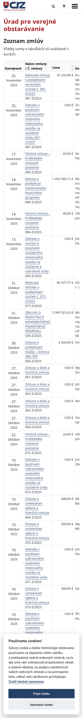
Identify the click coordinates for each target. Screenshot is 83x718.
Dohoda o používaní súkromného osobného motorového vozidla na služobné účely (36, 473)
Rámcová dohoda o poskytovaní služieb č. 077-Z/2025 (35, 291)
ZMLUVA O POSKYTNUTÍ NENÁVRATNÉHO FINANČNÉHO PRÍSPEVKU (37, 321)
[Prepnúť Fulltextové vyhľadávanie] (53, 6)
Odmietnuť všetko (41, 704)
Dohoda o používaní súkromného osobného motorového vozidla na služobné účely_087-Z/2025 (34, 123)
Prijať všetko (41, 693)
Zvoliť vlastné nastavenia (26, 682)
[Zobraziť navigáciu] (74, 6)
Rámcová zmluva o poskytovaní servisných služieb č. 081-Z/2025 (37, 84)
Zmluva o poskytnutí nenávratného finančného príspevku (35, 188)
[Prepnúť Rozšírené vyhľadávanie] (64, 6)
